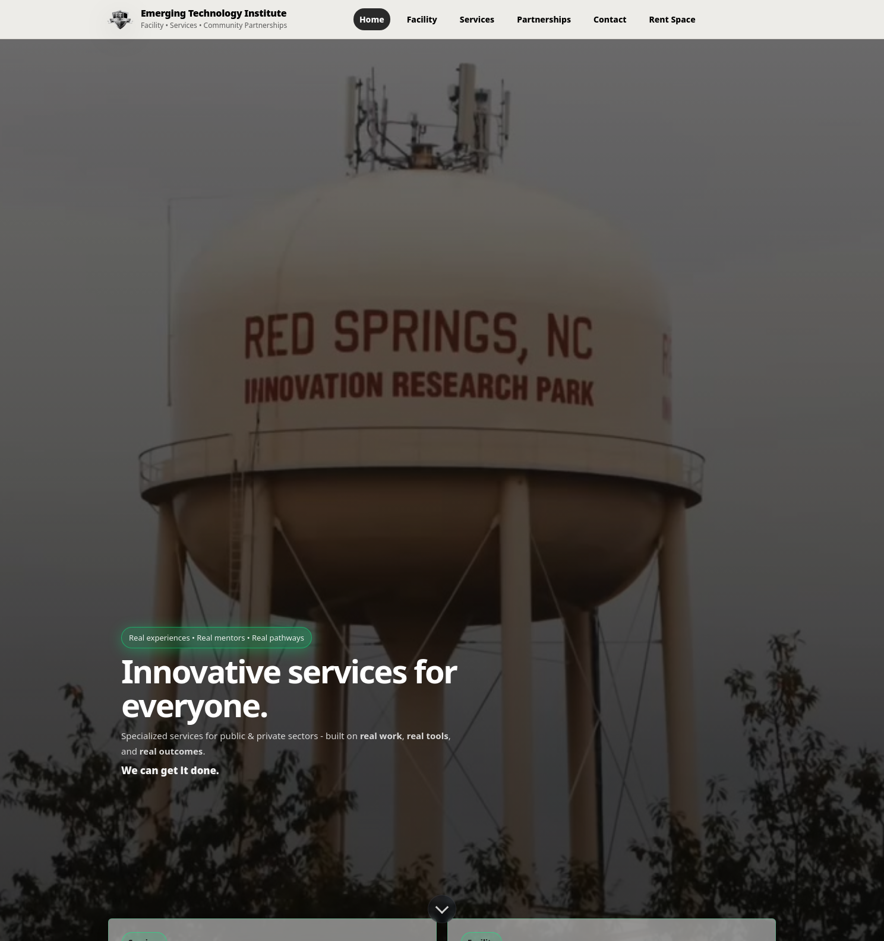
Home (371, 19)
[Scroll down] (442, 909)
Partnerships (544, 19)
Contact (609, 19)
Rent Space (672, 19)
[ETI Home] (192, 19)
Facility (422, 19)
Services (477, 19)
